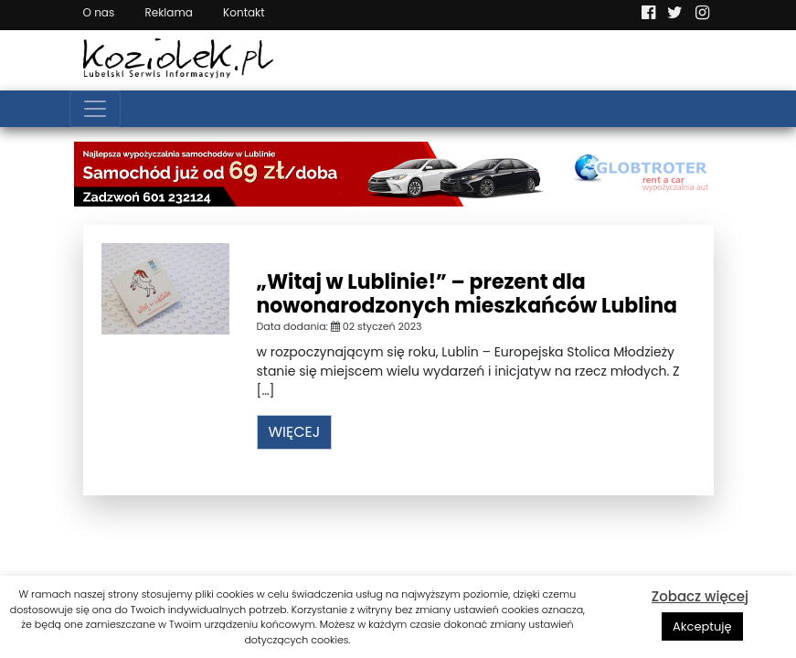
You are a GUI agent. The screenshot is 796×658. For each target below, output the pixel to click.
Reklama (168, 12)
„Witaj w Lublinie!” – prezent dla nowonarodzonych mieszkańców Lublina (467, 294)
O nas (99, 12)
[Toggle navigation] (95, 108)
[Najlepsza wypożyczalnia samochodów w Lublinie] (398, 173)
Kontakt (244, 12)
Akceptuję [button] (702, 626)
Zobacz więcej (700, 596)
